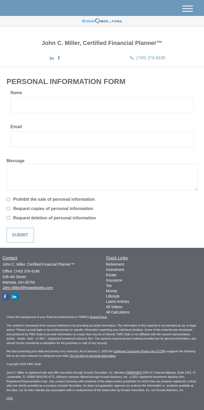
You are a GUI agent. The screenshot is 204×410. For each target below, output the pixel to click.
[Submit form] (20, 235)
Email (16, 126)
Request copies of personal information (53, 208)
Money (111, 291)
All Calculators (118, 312)
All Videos (114, 307)
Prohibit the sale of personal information (54, 199)
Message (16, 160)
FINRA (130, 372)
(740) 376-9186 (147, 58)
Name (16, 92)
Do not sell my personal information (93, 355)
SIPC (138, 372)
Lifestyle (113, 296)
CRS (10, 398)
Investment (115, 269)
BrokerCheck (98, 317)
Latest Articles (117, 301)
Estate (111, 275)
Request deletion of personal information (54, 218)
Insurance (114, 280)
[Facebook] (59, 58)
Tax (109, 285)
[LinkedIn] (52, 58)
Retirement (115, 264)
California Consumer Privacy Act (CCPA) (140, 351)
